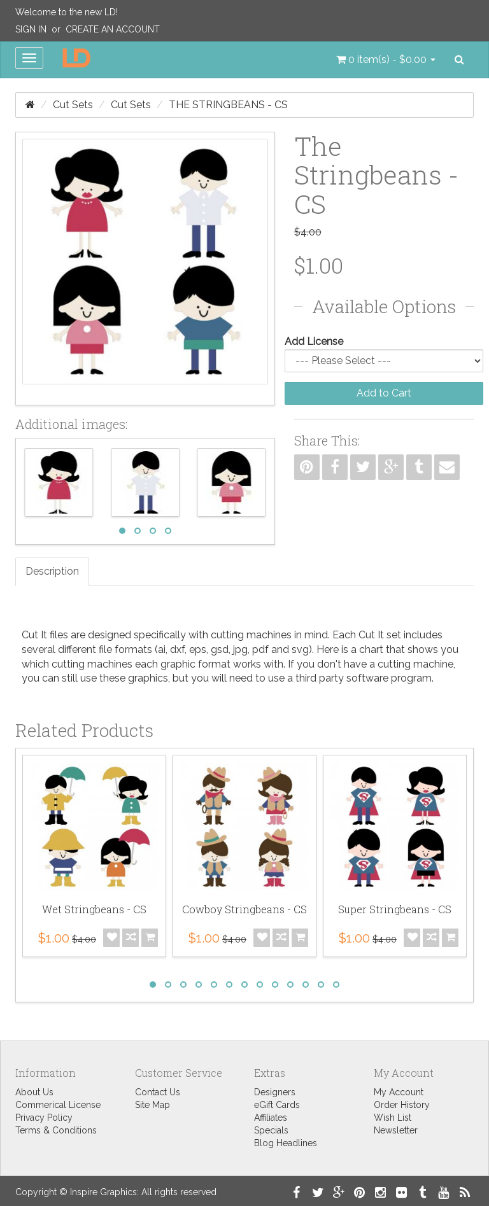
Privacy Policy (44, 1117)
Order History (402, 1105)
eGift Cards (277, 1105)
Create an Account (113, 29)
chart (371, 649)
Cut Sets (73, 105)
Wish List (392, 1117)
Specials (271, 1130)
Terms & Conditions (56, 1130)
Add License (314, 341)
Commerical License (58, 1105)
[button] (386, 59)
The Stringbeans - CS (228, 105)
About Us (34, 1092)
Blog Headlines (285, 1143)
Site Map (152, 1105)
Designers (274, 1092)
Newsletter (396, 1130)
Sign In (30, 29)
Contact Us (157, 1092)
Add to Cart (384, 393)
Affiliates (270, 1117)
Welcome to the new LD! (66, 12)
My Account (398, 1092)
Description (52, 571)
